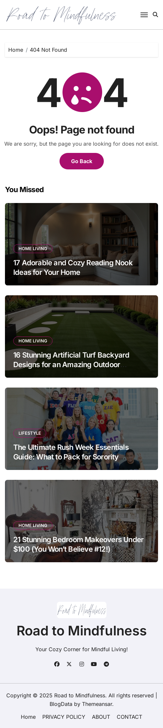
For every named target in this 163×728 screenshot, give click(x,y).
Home (28, 716)
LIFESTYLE (30, 433)
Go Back (81, 161)
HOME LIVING (33, 248)
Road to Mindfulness (82, 631)
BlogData (61, 704)
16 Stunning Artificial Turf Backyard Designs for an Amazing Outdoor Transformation (71, 364)
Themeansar (97, 704)
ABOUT (101, 716)
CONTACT (129, 716)
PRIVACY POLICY (63, 716)
